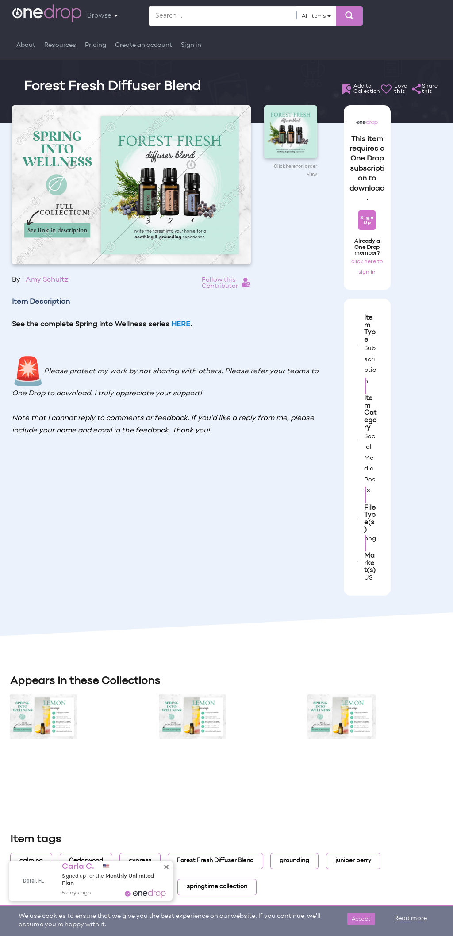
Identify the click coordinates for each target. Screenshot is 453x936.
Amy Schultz (47, 279)
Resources (60, 45)
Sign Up (367, 219)
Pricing (95, 45)
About (25, 45)
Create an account (143, 45)
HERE (180, 324)
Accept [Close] (361, 918)
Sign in (191, 45)
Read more (410, 918)
